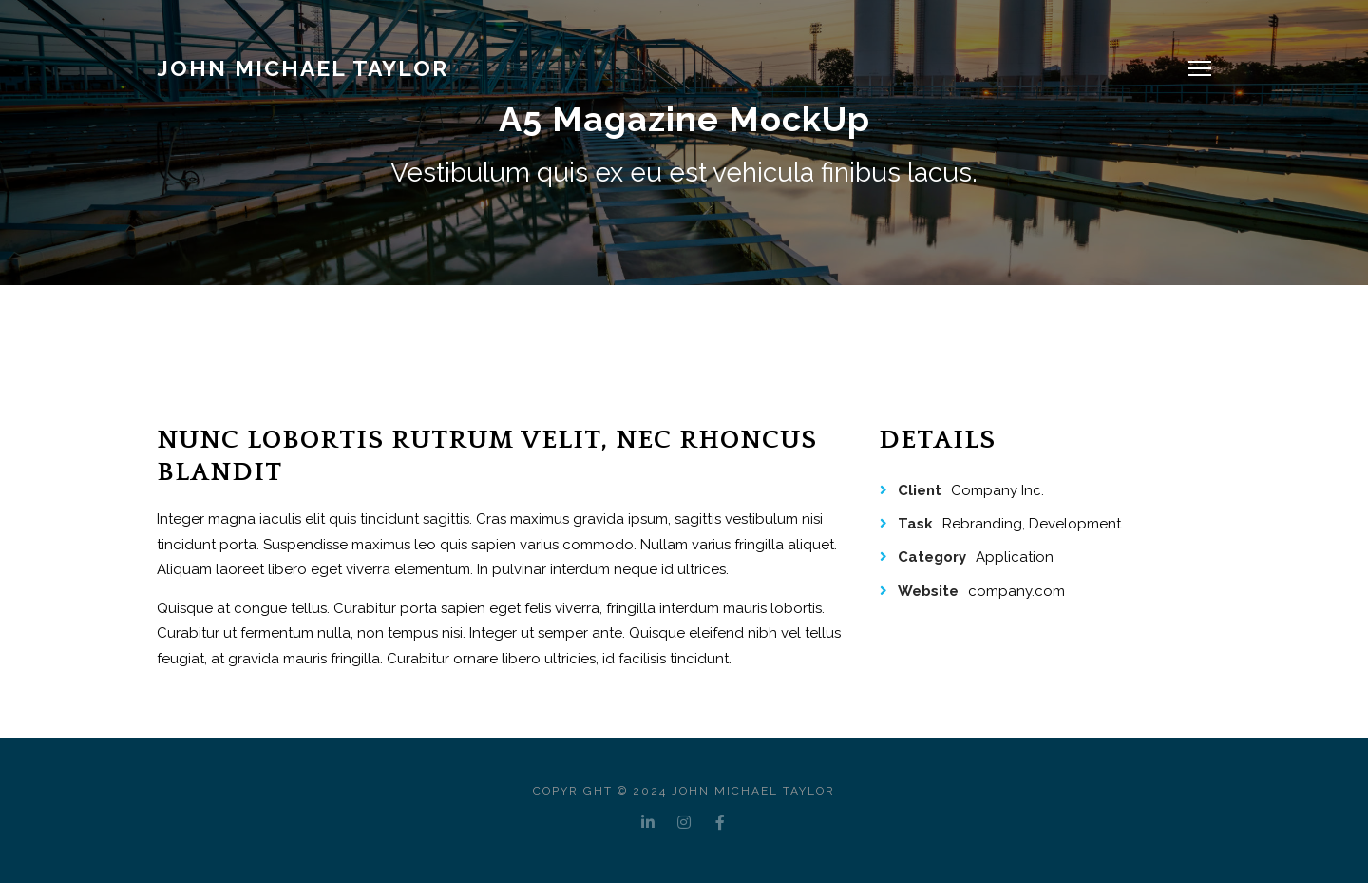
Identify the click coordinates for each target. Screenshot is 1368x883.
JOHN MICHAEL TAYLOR (302, 68)
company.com (1016, 591)
